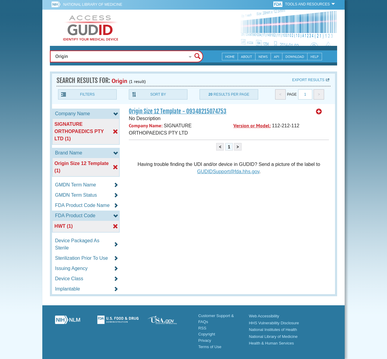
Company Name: (145, 125)
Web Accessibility (264, 316)
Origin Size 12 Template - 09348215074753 (177, 111)
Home (230, 56)
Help (315, 56)
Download (294, 56)
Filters (87, 94)
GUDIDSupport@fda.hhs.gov (228, 171)
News (263, 56)
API (276, 56)
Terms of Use (210, 347)
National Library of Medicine (92, 4)
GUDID (90, 28)
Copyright (206, 334)
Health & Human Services (271, 343)
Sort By (158, 94)
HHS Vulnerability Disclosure (274, 323)
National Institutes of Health (273, 329)
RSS (202, 328)
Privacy (204, 340)
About (246, 56)
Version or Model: (252, 125)
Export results (308, 80)
